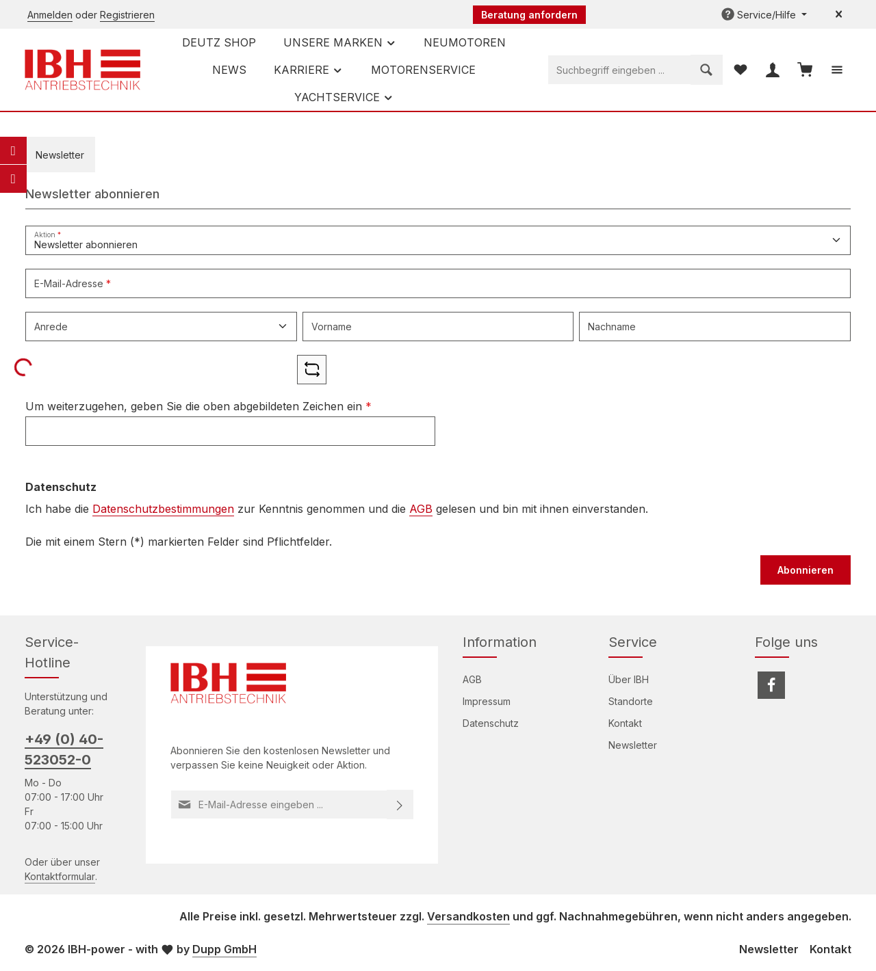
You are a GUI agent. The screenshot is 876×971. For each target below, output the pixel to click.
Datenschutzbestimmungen (163, 509)
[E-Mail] (13, 150)
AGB (421, 509)
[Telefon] (13, 178)
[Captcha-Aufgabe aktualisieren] (311, 369)
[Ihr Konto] (772, 70)
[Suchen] (707, 70)
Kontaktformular (60, 876)
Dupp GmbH (224, 949)
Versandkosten (468, 916)
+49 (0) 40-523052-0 (64, 749)
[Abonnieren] (400, 804)
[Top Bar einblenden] (836, 70)
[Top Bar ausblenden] (839, 15)
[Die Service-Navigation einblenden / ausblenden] (764, 15)
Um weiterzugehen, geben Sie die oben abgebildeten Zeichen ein (198, 406)
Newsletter (632, 745)
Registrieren (127, 15)
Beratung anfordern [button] (529, 15)
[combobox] (619, 70)
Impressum (487, 701)
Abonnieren (805, 570)
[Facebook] (771, 685)
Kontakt (625, 723)
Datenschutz (491, 723)
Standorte (630, 701)
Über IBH (628, 679)
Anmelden (50, 15)
